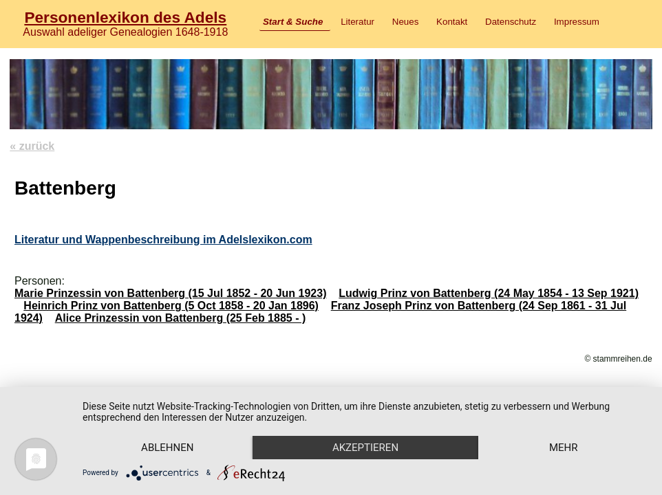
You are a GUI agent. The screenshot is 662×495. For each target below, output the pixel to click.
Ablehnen (167, 447)
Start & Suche (293, 21)
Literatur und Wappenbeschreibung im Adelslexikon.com (163, 239)
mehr (563, 447)
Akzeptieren (365, 447)
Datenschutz (510, 21)
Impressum (576, 21)
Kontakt (451, 21)
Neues (405, 21)
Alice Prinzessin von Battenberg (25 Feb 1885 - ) (180, 318)
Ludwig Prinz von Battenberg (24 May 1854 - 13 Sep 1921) (489, 293)
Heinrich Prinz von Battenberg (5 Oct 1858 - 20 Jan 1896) (171, 305)
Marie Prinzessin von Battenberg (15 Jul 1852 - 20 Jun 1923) (170, 293)
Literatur (357, 21)
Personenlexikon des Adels (125, 17)
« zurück (32, 146)
